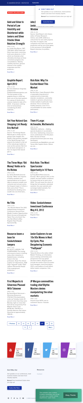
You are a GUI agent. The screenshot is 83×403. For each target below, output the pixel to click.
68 (47, 323)
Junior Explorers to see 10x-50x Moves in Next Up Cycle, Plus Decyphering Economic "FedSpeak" (41, 241)
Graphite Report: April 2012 (15, 82)
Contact (39, 374)
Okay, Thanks (70, 395)
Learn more (51, 398)
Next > (51, 327)
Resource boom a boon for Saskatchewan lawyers (15, 239)
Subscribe (35, 3)
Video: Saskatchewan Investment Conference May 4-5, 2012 (41, 206)
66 (37, 323)
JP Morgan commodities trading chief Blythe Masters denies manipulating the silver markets (41, 289)
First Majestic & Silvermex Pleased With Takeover (16, 285)
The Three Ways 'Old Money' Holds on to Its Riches (17, 166)
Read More (11, 72)
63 (23, 323)
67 (42, 323)
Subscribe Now (14, 388)
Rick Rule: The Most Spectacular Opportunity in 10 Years (41, 166)
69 (51, 323)
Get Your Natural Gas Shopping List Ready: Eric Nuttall (17, 124)
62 (19, 323)
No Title (11, 203)
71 (29, 327)
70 (25, 327)
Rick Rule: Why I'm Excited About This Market (39, 84)
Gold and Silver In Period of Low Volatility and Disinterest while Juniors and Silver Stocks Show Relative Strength (16, 33)
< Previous (12, 323)
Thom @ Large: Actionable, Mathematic (42, 122)
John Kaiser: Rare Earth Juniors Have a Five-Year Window (41, 25)
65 (33, 323)
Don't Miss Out (19, 376)
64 (28, 323)
